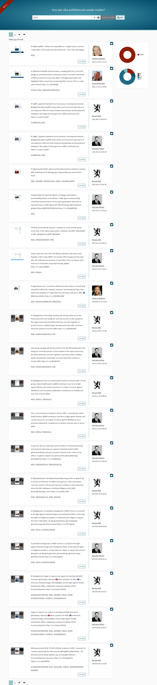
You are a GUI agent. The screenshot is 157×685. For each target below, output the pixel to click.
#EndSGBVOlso (42, 497)
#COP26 (34, 90)
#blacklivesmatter (44, 301)
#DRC (33, 55)
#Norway (39, 181)
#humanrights (60, 598)
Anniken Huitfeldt (98, 58)
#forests (49, 598)
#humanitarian (68, 181)
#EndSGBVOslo (42, 464)
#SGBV (70, 595)
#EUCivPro (58, 667)
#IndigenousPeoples (51, 90)
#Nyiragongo (49, 181)
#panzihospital (55, 464)
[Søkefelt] (64, 17)
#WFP (52, 240)
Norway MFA (96, 116)
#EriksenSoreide (43, 240)
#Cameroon (36, 122)
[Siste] (24, 34)
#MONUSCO (47, 399)
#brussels (56, 301)
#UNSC (58, 181)
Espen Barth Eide (98, 83)
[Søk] (120, 17)
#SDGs (38, 529)
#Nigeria (57, 497)
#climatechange (48, 529)
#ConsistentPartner (40, 595)
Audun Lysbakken (98, 298)
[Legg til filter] (108, 17)
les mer (82, 62)
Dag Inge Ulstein (98, 148)
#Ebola (39, 272)
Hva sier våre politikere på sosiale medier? (78, 10)
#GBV (51, 497)
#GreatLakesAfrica (44, 334)
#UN (53, 334)
